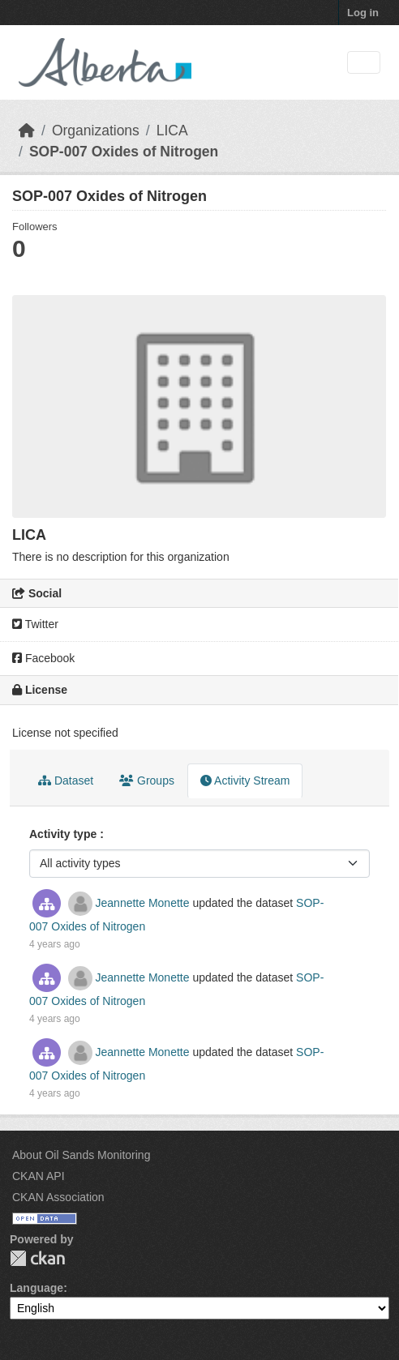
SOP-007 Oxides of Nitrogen (123, 151)
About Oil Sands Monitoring (81, 1154)
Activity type (64, 834)
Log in (363, 12)
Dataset (65, 780)
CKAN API (38, 1176)
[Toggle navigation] (363, 63)
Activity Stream (245, 780)
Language (36, 1287)
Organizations (95, 130)
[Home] (27, 130)
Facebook (43, 658)
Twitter (35, 624)
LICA (172, 130)
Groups (146, 780)
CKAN (37, 1258)
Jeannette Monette (143, 902)
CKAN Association (58, 1197)
